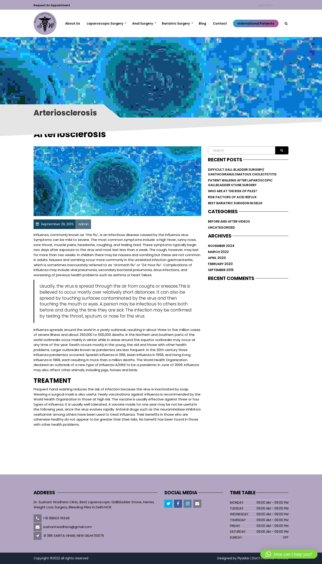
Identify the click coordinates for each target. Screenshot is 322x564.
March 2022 (218, 252)
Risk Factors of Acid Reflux (232, 197)
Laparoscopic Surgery (105, 23)
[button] (289, 554)
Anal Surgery (142, 23)
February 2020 (220, 264)
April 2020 (217, 258)
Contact (266, 5)
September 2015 (221, 270)
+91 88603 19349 (56, 518)
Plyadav (243, 558)
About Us (72, 23)
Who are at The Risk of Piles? (232, 191)
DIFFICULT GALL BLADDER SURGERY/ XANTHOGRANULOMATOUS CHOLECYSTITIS (242, 172)
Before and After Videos (229, 221)
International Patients (255, 23)
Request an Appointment (52, 5)
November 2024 (221, 246)
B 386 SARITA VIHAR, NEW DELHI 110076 (74, 535)
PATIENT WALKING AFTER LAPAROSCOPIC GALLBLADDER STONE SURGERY (240, 182)
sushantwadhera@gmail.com (67, 526)
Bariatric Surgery (176, 23)
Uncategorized (221, 227)
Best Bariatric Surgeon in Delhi (235, 203)
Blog (202, 23)
